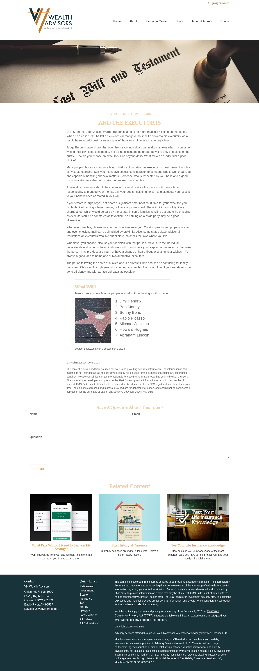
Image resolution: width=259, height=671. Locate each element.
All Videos (86, 619)
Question (36, 437)
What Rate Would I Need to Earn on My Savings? (61, 547)
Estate (84, 594)
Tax (82, 602)
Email (136, 413)
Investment (87, 590)
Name (34, 413)
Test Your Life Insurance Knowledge (198, 545)
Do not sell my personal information (143, 619)
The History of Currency (129, 545)
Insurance (86, 598)
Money (84, 606)
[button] (132, 21)
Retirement (87, 586)
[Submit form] (39, 469)
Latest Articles (89, 615)
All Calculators (89, 623)
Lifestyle (85, 611)
